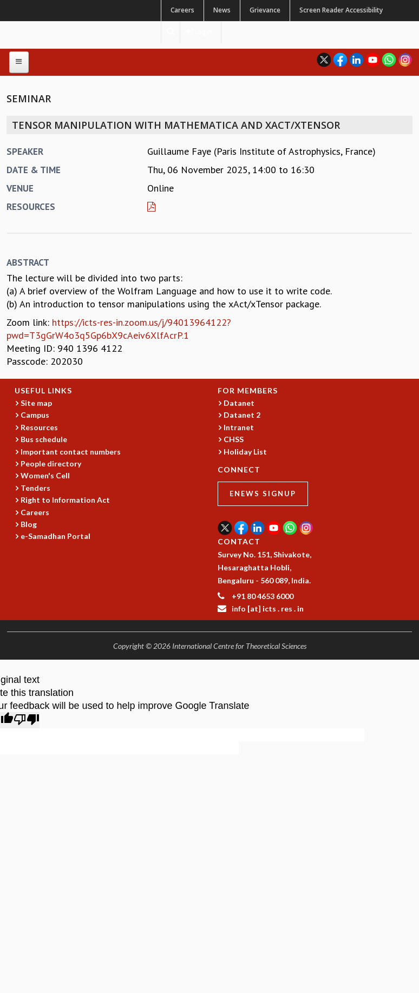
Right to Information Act (65, 499)
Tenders (35, 487)
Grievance (265, 10)
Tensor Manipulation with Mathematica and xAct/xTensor (176, 125)
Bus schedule (44, 439)
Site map (36, 402)
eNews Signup (263, 493)
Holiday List (245, 451)
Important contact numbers (71, 451)
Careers (182, 10)
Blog (29, 524)
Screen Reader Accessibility (341, 10)
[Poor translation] (27, 720)
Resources (39, 427)
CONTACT (239, 541)
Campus (35, 414)
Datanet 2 (242, 414)
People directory (51, 463)
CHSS (234, 439)
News (222, 10)
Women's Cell (45, 475)
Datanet (239, 402)
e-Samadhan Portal (55, 536)
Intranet (239, 427)
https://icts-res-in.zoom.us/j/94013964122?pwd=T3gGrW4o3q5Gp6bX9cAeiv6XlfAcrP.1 (118, 328)
